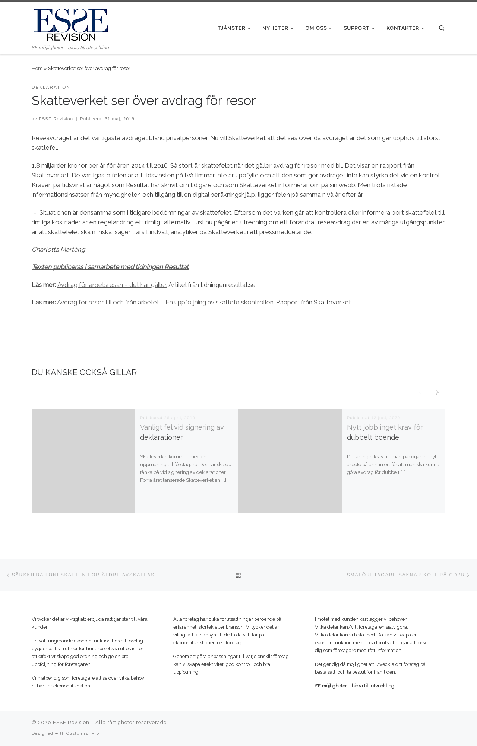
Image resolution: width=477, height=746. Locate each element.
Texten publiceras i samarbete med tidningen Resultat (110, 267)
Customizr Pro (82, 733)
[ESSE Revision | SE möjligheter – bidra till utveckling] (71, 22)
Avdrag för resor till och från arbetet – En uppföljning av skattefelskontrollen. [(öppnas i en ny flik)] (166, 302)
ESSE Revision (56, 118)
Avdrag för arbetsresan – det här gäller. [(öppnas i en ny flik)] (112, 284)
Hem (37, 68)
